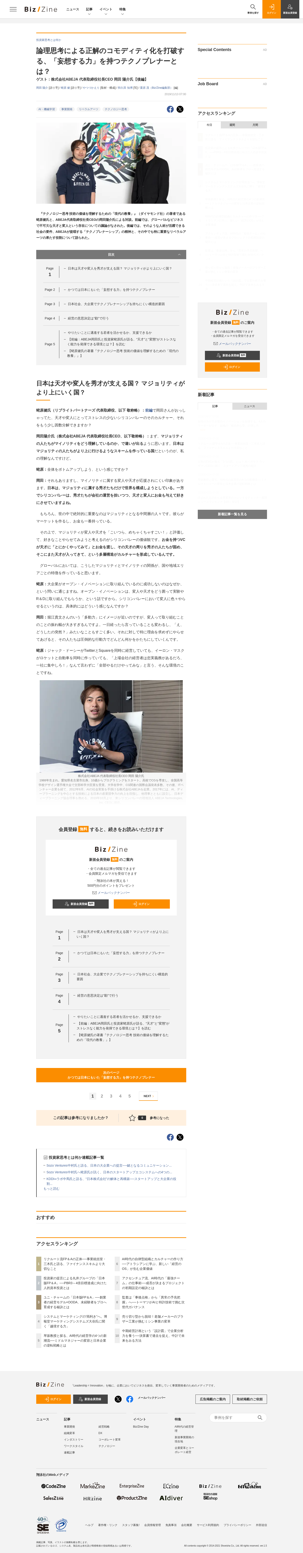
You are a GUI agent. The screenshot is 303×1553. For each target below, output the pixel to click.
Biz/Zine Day (141, 1426)
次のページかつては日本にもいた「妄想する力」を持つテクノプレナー (111, 1075)
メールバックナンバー (111, 893)
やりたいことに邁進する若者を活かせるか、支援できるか (110, 332)
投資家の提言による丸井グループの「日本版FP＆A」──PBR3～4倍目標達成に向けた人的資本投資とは (75, 1283)
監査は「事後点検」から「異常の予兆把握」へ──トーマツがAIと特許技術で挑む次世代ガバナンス (153, 1302)
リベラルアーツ (88, 109)
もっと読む (51, 1188)
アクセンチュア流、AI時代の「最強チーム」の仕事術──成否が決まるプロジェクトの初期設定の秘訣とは (153, 1283)
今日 (209, 125)
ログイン (141, 904)
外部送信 (261, 1525)
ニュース (72, 9)
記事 (89, 9)
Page (50, 289)
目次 (145, 254)
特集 (122, 9)
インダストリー (73, 1439)
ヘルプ (89, 1525)
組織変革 (69, 1433)
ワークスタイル (73, 1446)
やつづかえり (91, 87)
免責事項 (171, 1525)
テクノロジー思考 (116, 109)
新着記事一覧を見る (232, 514)
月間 (255, 125)
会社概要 (186, 1525)
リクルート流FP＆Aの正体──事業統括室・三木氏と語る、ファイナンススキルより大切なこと (75, 1264)
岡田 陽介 (42, 87)
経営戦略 (104, 1426)
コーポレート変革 (110, 1439)
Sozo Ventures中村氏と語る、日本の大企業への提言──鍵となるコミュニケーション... (109, 1165)
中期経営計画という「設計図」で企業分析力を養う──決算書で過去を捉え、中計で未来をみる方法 (153, 1335)
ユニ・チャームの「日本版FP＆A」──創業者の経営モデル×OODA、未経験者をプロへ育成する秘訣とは (75, 1302)
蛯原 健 (66, 87)
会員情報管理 (152, 1525)
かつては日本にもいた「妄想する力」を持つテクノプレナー (111, 289)
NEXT (149, 1096)
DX (100, 1433)
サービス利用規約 (208, 1525)
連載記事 (69, 1452)
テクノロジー (107, 1446)
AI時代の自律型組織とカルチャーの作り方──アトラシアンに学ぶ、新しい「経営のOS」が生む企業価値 (152, 1264)
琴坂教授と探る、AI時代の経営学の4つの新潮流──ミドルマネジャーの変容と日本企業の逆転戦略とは (75, 1340)
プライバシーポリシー (237, 1525)
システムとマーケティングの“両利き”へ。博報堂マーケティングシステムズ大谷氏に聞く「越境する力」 (75, 1321)
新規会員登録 (79, 904)
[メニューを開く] (13, 9)
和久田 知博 (125, 87)
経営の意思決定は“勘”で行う (88, 318)
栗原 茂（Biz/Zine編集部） (157, 87)
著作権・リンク (107, 1525)
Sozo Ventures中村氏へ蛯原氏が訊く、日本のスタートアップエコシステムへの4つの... (109, 1172)
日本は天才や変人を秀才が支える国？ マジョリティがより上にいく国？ (120, 268)
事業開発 (66, 109)
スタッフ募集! (130, 1525)
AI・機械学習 (47, 109)
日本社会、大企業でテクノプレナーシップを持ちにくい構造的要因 (116, 304)
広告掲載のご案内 (213, 1399)
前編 (149, 410)
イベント (105, 9)
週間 (232, 125)
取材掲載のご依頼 (250, 1399)
